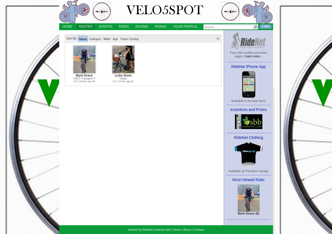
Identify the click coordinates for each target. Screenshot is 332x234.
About (187, 229)
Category (95, 39)
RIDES (124, 26)
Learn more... (253, 56)
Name (83, 39)
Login (265, 26)
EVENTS (105, 26)
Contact (199, 229)
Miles (107, 39)
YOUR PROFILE (185, 26)
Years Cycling (129, 39)
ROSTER (86, 26)
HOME (67, 26)
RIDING (160, 26)
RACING (141, 26)
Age (115, 39)
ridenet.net (162, 229)
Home (177, 229)
